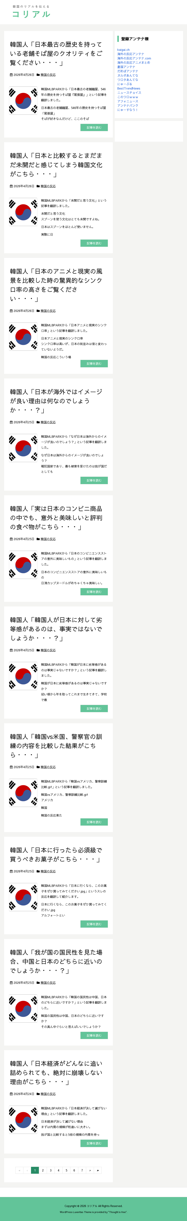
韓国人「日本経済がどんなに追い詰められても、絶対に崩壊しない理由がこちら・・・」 (56, 1072)
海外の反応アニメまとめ (133, 62)
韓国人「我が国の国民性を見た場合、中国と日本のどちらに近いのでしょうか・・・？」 (56, 961)
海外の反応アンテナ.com (134, 58)
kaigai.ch (123, 49)
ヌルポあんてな (127, 75)
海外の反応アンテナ (130, 54)
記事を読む (94, 127)
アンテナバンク (127, 105)
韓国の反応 (48, 75)
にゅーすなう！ (127, 110)
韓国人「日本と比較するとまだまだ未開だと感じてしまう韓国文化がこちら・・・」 (56, 164)
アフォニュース (127, 101)
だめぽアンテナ (127, 71)
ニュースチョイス (129, 92)
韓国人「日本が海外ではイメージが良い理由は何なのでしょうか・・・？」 (56, 400)
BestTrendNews (128, 88)
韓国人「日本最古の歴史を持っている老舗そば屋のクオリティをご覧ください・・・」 (56, 53)
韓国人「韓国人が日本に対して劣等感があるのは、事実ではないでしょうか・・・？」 (56, 628)
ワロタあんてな (127, 80)
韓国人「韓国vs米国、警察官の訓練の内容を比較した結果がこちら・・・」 (56, 745)
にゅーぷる (124, 84)
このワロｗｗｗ (127, 97)
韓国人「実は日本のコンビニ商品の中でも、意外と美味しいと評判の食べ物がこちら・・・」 (56, 517)
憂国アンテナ (126, 67)
